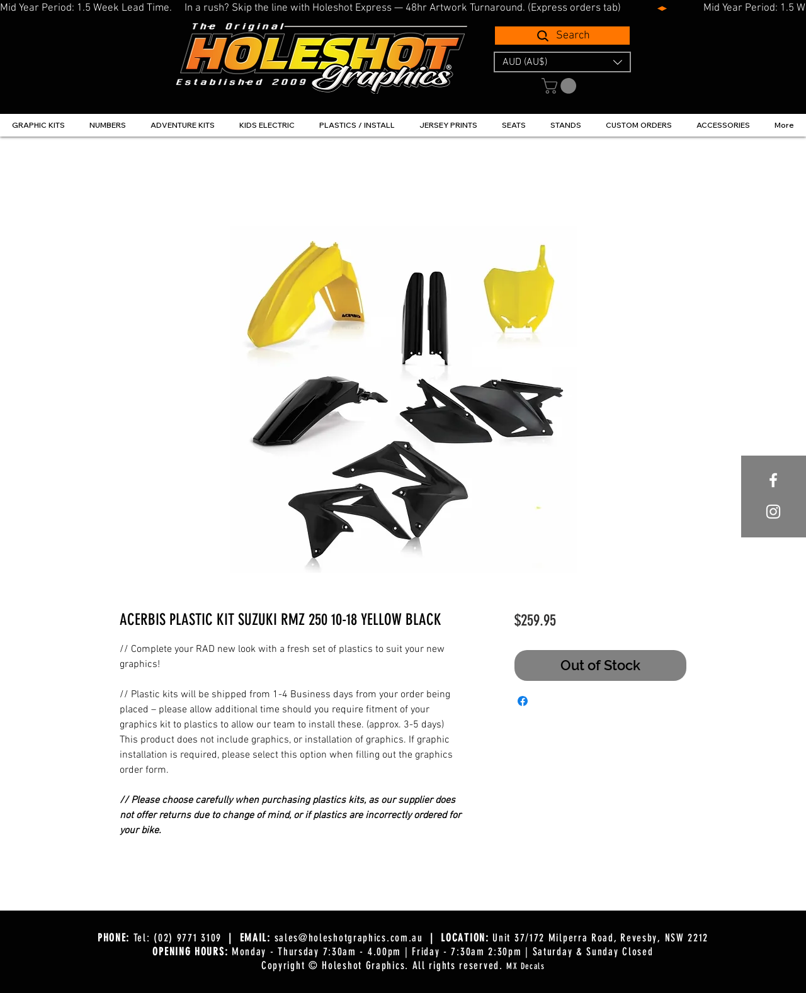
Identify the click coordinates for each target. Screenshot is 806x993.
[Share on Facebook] (522, 701)
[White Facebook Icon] (773, 480)
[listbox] (562, 62)
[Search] (562, 35)
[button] (562, 62)
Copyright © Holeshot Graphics (333, 965)
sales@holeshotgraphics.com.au (349, 937)
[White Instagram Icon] (773, 511)
